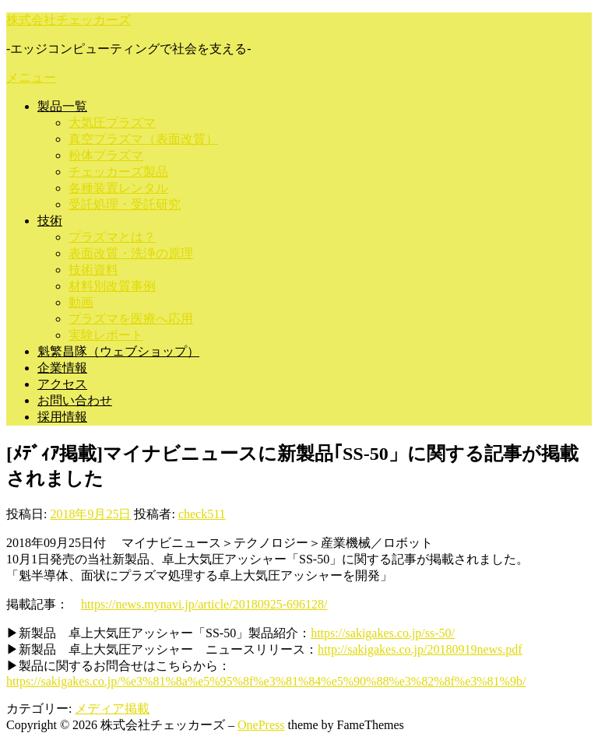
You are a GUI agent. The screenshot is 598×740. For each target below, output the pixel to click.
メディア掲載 (112, 708)
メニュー (31, 77)
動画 (81, 302)
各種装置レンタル (118, 188)
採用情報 (62, 416)
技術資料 (93, 269)
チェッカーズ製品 (118, 171)
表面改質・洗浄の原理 (131, 253)
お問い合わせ (74, 400)
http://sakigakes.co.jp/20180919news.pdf (420, 649)
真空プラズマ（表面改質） (143, 139)
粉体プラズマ (106, 155)
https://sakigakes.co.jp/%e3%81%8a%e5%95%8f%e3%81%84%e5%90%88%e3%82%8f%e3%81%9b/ (266, 681)
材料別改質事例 (112, 286)
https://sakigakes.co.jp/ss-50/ (383, 633)
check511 (202, 514)
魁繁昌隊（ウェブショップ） (118, 351)
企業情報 (62, 367)
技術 (49, 220)
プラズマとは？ (112, 237)
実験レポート (106, 335)
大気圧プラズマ (112, 122)
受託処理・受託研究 (125, 204)
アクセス (62, 384)
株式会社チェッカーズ (68, 19)
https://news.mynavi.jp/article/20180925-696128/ (204, 604)
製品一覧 (62, 106)
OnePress (260, 724)
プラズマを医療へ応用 (131, 318)
